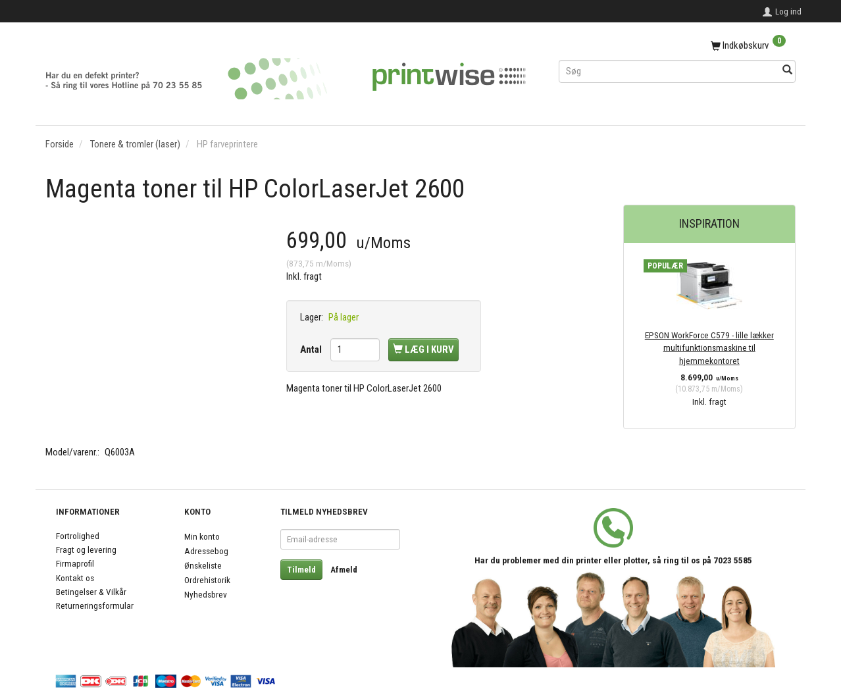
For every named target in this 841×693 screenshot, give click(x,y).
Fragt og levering (86, 549)
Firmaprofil (75, 563)
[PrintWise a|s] (285, 74)
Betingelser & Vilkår (91, 591)
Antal (312, 349)
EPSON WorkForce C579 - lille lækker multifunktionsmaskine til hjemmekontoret (709, 348)
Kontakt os (75, 578)
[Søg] (787, 71)
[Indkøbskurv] (677, 46)
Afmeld (343, 570)
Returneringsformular (95, 605)
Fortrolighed (77, 535)
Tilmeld (301, 570)
